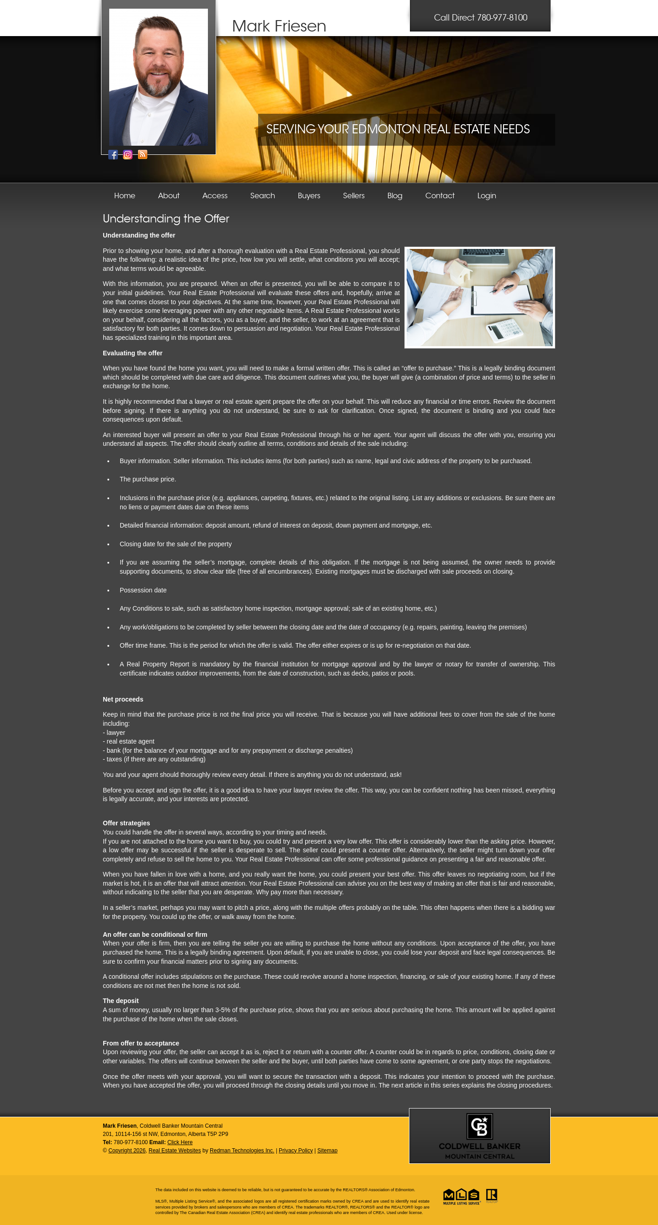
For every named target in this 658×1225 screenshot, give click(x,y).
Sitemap (328, 1150)
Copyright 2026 (126, 1150)
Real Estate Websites (175, 1150)
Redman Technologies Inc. (242, 1150)
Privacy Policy (296, 1150)
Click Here (179, 1142)
